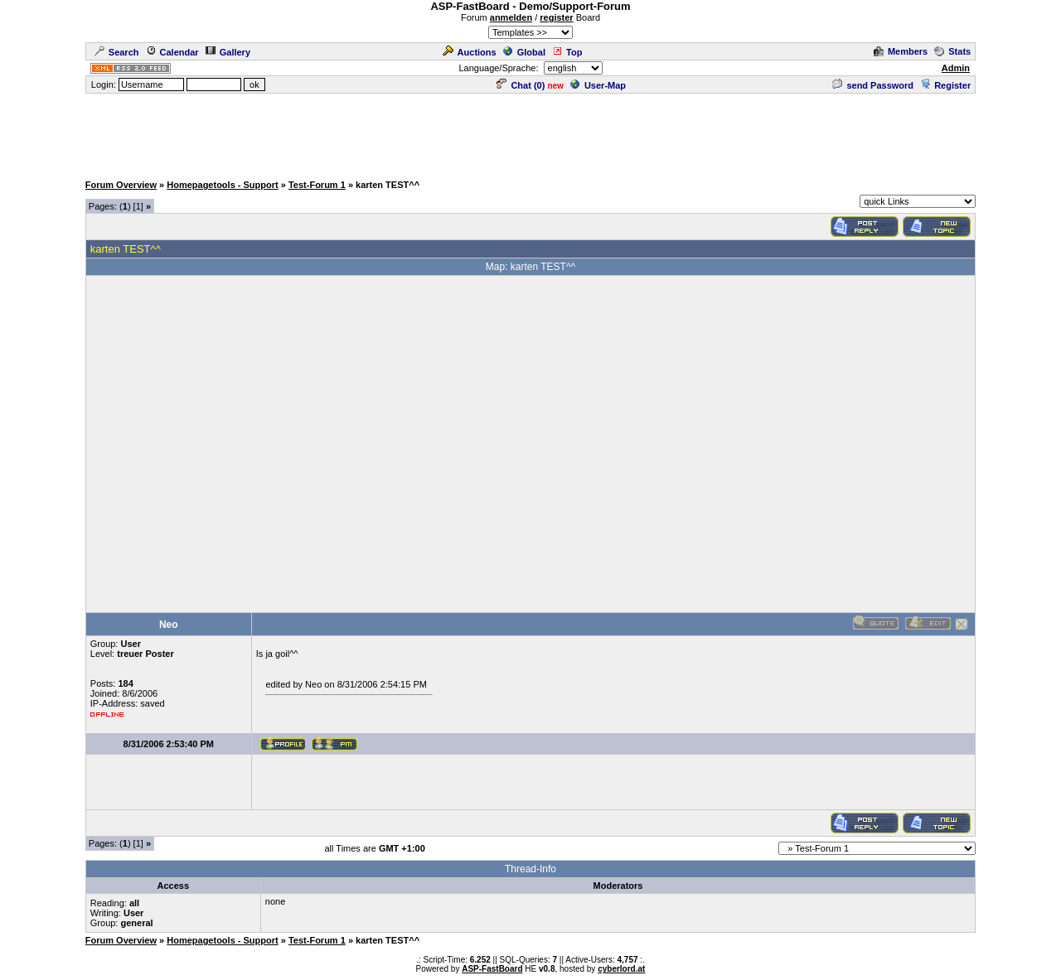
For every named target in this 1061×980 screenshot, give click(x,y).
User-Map (598, 85)
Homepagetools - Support (222, 185)
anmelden (511, 17)
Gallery (228, 52)
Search (116, 52)
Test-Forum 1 (317, 185)
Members (901, 51)
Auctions (470, 52)
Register (945, 85)
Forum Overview (121, 185)
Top (567, 52)
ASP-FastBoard (492, 968)
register (556, 17)
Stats (952, 51)
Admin (956, 68)
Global (524, 52)
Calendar (172, 52)
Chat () (521, 85)
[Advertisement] (530, 132)
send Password (872, 85)
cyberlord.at (621, 968)
